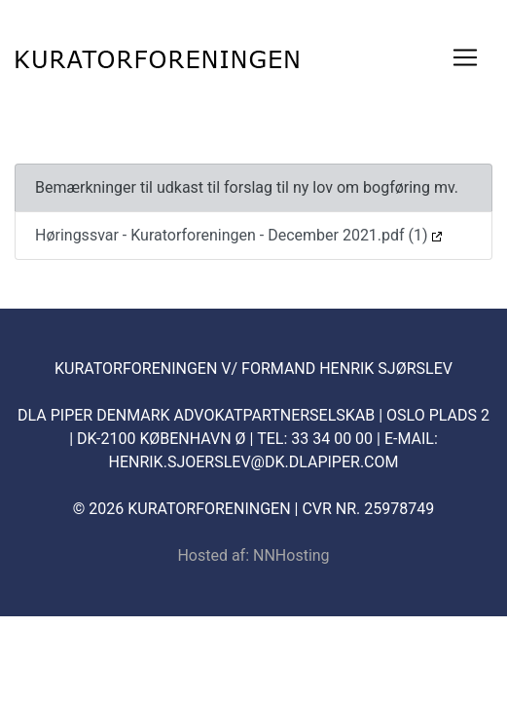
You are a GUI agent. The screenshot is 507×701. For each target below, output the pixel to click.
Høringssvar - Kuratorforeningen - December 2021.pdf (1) (238, 235)
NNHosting (291, 555)
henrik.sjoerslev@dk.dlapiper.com (253, 462)
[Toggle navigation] (465, 57)
